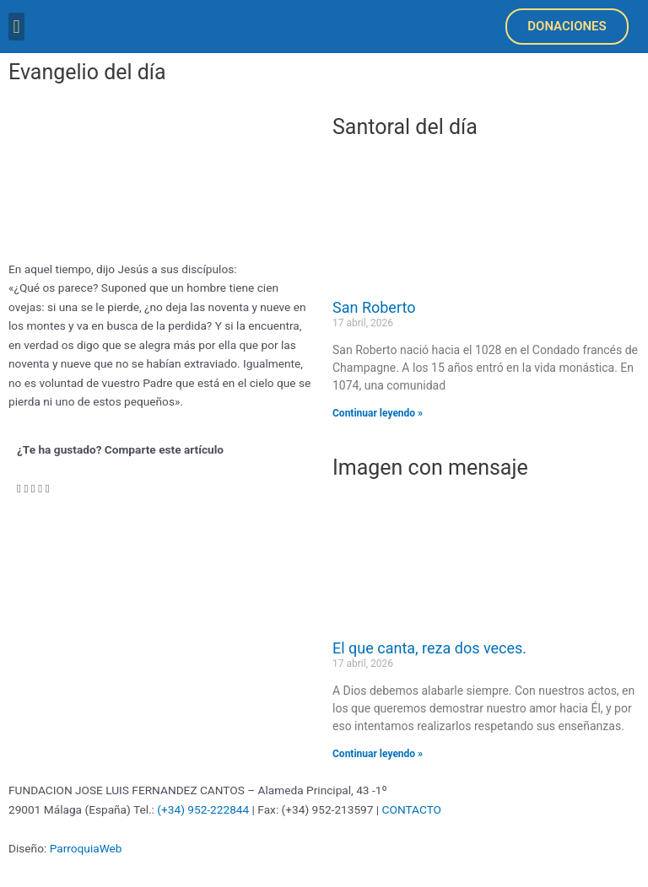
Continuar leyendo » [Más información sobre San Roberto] (377, 413)
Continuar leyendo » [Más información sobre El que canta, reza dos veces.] (377, 754)
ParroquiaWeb (86, 848)
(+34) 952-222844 (203, 809)
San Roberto (373, 307)
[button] (16, 26)
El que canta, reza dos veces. (429, 648)
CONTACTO (411, 809)
